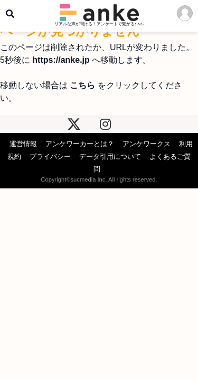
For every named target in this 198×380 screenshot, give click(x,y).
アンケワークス (146, 144)
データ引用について (110, 156)
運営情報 (23, 144)
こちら (82, 85)
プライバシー (50, 156)
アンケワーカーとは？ (79, 144)
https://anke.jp (60, 59)
